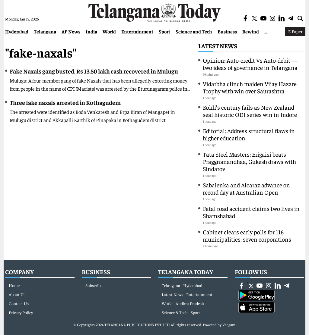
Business (227, 31)
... (265, 31)
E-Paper (295, 31)
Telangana (45, 31)
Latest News (217, 45)
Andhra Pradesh (190, 303)
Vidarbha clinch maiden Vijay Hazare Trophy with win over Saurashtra (250, 87)
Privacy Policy (21, 312)
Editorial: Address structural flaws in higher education (249, 134)
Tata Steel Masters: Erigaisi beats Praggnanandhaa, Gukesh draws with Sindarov (249, 161)
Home (14, 285)
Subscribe (93, 285)
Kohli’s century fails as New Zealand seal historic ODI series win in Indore (250, 110)
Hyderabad (16, 31)
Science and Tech (194, 31)
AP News (71, 31)
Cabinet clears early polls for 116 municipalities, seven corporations (247, 235)
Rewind (250, 31)
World (109, 31)
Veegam (228, 324)
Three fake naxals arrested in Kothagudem (65, 102)
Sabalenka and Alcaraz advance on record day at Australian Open (246, 188)
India (91, 31)
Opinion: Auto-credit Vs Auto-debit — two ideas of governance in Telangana (250, 63)
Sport (164, 31)
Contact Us (19, 303)
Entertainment (137, 31)
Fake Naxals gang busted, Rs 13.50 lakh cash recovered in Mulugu (94, 71)
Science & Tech (175, 312)
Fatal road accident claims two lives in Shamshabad (251, 212)
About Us (17, 294)
